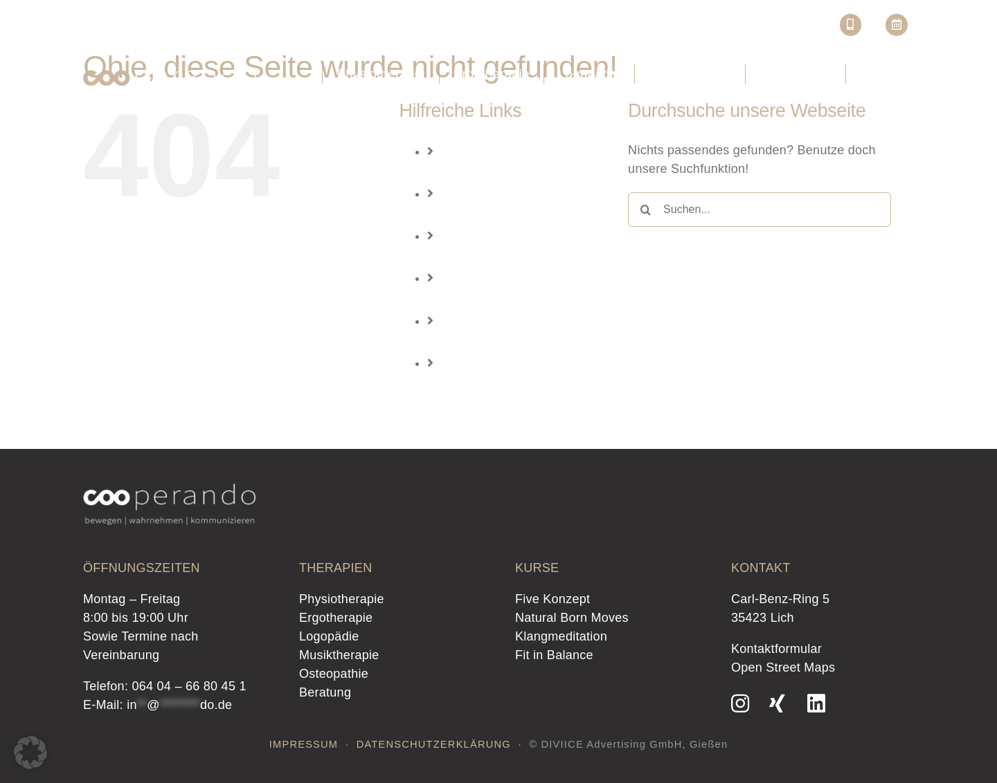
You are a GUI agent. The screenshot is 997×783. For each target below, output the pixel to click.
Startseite (566, 28)
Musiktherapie (497, 299)
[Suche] (645, 209)
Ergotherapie (493, 215)
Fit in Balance (554, 655)
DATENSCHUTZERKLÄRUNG (434, 744)
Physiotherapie (499, 172)
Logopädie (487, 257)
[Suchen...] (759, 209)
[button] (30, 752)
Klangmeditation (561, 636)
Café (778, 28)
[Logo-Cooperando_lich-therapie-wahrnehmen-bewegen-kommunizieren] (169, 70)
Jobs (689, 28)
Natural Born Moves (572, 618)
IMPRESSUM (304, 744)
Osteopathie (491, 342)
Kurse (728, 28)
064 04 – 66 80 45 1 (189, 686)
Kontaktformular (776, 649)
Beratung (483, 384)
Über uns (629, 28)
